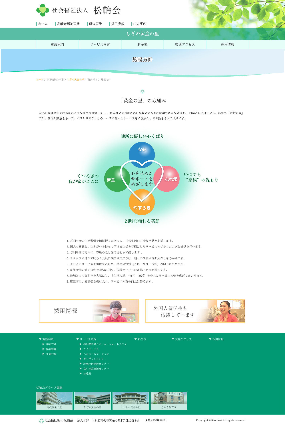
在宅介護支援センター (96, 370)
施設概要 (51, 351)
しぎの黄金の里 (142, 33)
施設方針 (51, 346)
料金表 (142, 44)
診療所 (87, 375)
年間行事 (51, 356)
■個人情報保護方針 (155, 420)
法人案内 (139, 23)
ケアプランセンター (94, 360)
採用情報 (117, 23)
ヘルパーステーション (96, 356)
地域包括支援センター (96, 365)
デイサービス (91, 351)
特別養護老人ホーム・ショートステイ (105, 346)
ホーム (43, 23)
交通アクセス (185, 44)
